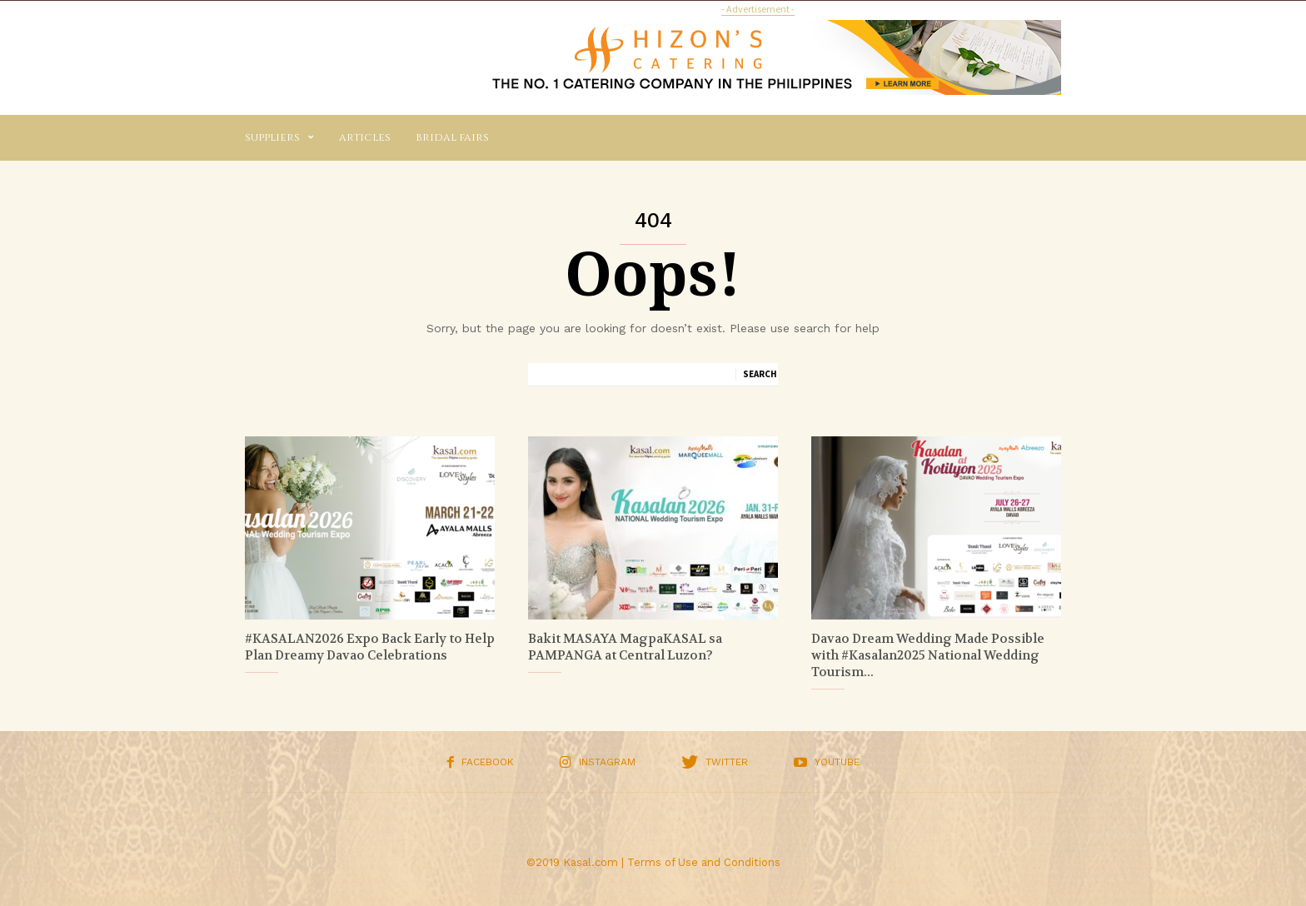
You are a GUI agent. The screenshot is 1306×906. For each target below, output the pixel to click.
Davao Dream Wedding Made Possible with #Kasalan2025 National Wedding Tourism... (927, 655)
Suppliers (279, 138)
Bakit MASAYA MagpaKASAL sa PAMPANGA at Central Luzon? (625, 647)
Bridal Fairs (452, 137)
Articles (365, 137)
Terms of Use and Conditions (703, 862)
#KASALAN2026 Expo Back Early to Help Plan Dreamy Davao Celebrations (370, 647)
